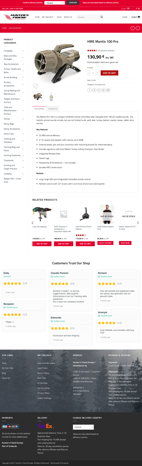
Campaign (8, 49)
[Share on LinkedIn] (108, 89)
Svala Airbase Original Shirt (105, 227)
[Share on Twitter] (94, 89)
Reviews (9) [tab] (53, 108)
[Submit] (102, 16)
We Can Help (48, 16)
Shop (37, 16)
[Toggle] (22, 49)
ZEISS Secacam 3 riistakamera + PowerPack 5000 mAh (62, 228)
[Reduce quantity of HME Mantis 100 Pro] (88, 72)
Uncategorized (15, 27)
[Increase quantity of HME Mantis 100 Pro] (97, 72)
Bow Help (41, 377)
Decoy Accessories (12, 127)
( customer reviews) (106, 49)
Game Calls (9, 132)
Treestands (8, 159)
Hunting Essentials (12, 154)
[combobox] (54, 3)
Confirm (73, 2)
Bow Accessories (11, 63)
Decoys (7, 117)
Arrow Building (10, 76)
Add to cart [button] (41, 243)
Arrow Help (42, 382)
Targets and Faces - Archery (12, 99)
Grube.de (13, 445)
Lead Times (42, 367)
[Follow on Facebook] (136, 8)
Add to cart (109, 72)
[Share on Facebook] (89, 89)
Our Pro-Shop (43, 387)
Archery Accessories (9, 83)
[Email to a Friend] (99, 89)
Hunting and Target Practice (10, 166)
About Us (68, 16)
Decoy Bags (9, 122)
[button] (124, 16)
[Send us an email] (139, 8)
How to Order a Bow (46, 362)
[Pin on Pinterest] (103, 89)
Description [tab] (39, 108)
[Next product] (133, 27)
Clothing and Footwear (9, 139)
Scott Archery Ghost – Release (84, 227)
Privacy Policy (43, 392)
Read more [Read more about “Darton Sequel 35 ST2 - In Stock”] (125, 242)
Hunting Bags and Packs (12, 148)
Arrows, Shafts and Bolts (12, 70)
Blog (59, 16)
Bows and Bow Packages (10, 56)
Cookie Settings (44, 397)
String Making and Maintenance (12, 91)
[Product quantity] (92, 72)
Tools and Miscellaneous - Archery (11, 109)
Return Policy (43, 372)
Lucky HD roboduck (39, 226)
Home (4, 27)
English (126, 7)
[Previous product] (138, 27)
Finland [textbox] (50, 3)
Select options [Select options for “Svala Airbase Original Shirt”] (105, 242)
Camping (7, 172)
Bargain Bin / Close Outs (12, 179)
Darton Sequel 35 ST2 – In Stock (128, 227)
